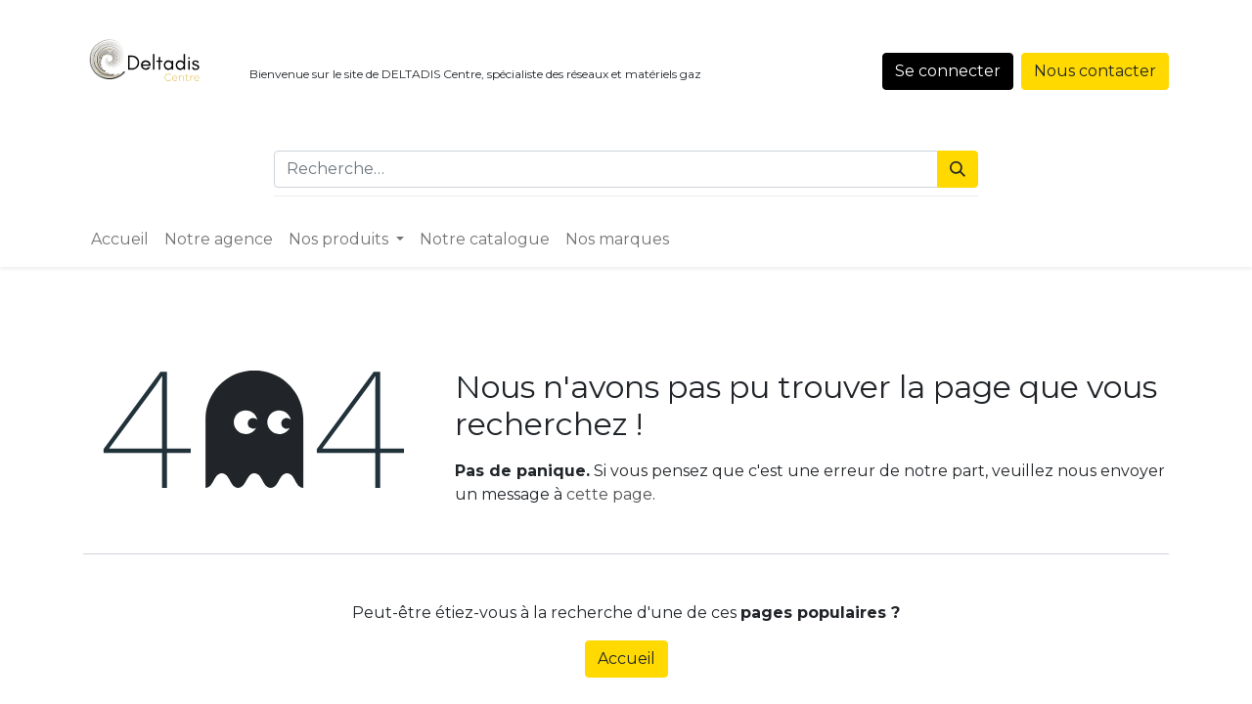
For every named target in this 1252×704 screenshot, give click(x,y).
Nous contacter (1095, 71)
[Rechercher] (957, 169)
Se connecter (948, 71)
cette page (609, 494)
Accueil (626, 658)
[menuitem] (119, 239)
